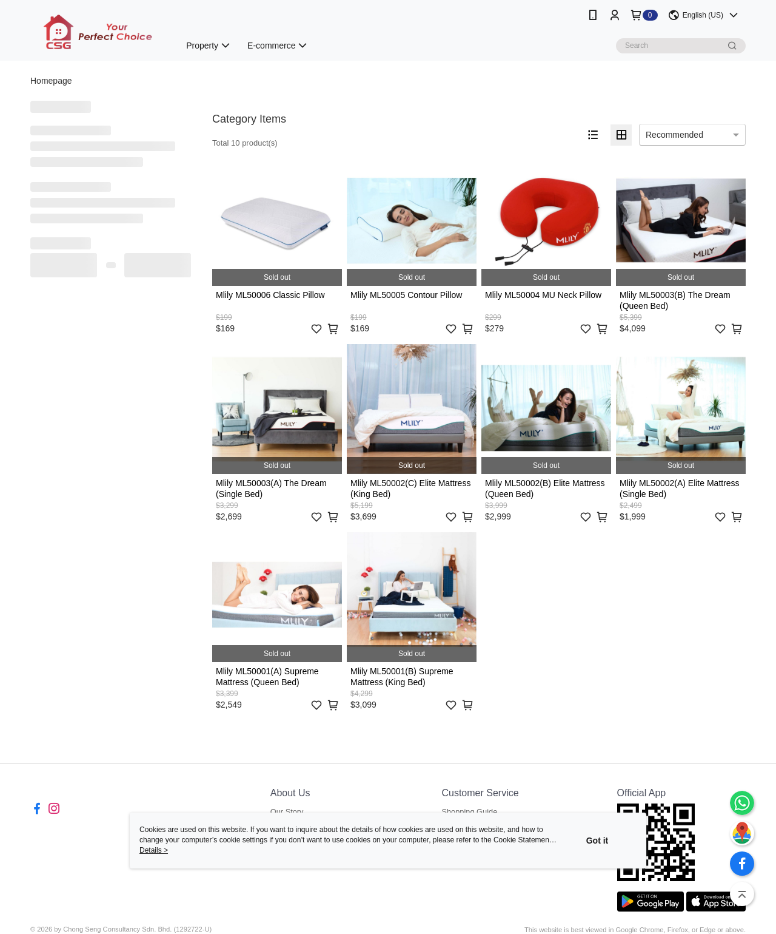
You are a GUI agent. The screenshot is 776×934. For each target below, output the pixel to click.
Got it (597, 840)
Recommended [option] (674, 135)
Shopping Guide (469, 811)
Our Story (287, 811)
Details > (153, 850)
